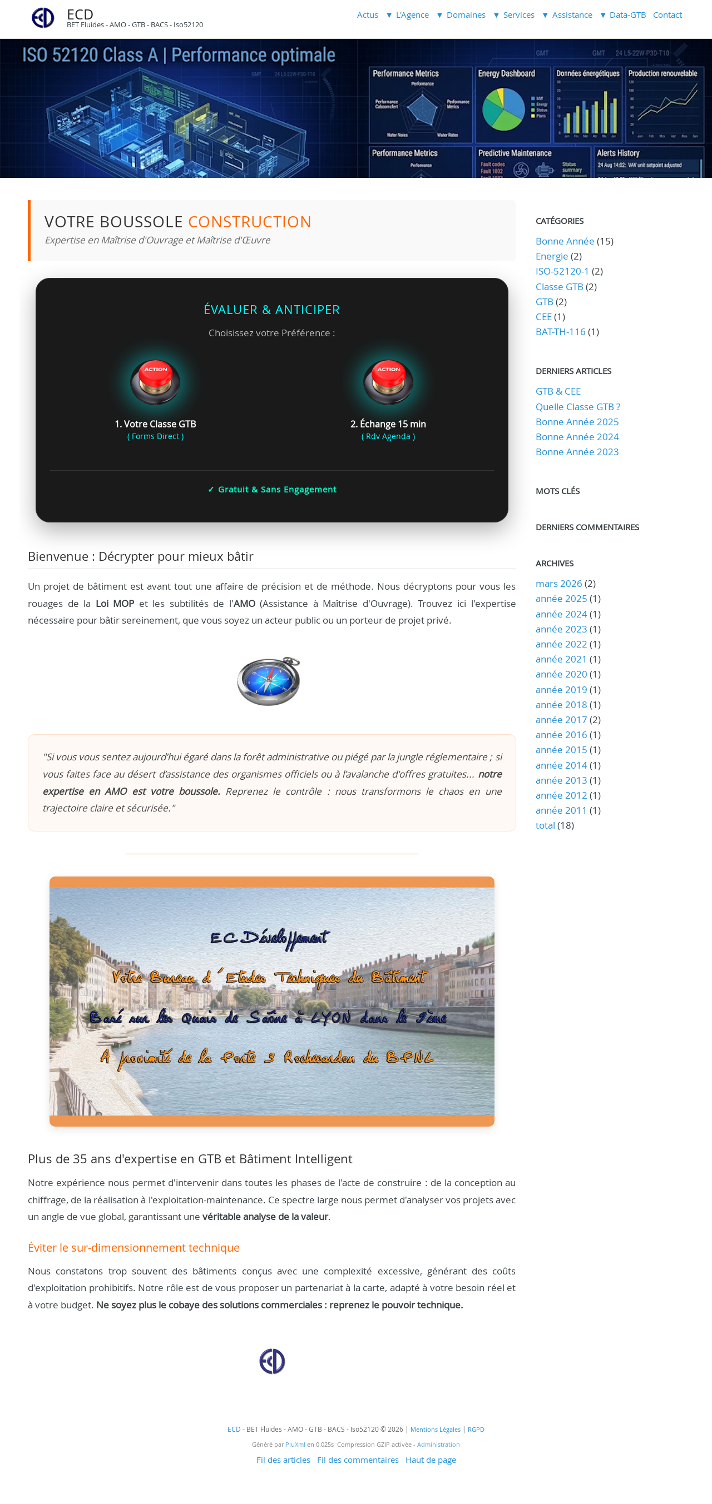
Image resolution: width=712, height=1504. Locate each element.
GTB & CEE (558, 391)
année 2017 (561, 719)
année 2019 (561, 689)
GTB (544, 301)
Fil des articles (283, 1459)
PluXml (295, 1444)
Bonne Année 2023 (577, 451)
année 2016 (561, 734)
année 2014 (561, 765)
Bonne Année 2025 (577, 421)
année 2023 (561, 628)
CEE (544, 316)
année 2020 (561, 674)
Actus (367, 14)
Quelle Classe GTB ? (578, 406)
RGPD (476, 1429)
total (546, 825)
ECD (80, 14)
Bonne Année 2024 (577, 436)
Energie (552, 256)
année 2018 (561, 704)
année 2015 (561, 749)
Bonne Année (565, 241)
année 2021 (561, 659)
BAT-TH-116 (561, 331)
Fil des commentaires (358, 1459)
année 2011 (561, 810)
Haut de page (431, 1459)
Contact (667, 14)
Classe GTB (560, 286)
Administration (438, 1444)
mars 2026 (559, 583)
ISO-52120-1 (563, 271)
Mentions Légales (436, 1429)
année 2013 (561, 780)
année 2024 (561, 613)
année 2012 (561, 795)
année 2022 (561, 644)
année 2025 (561, 598)
